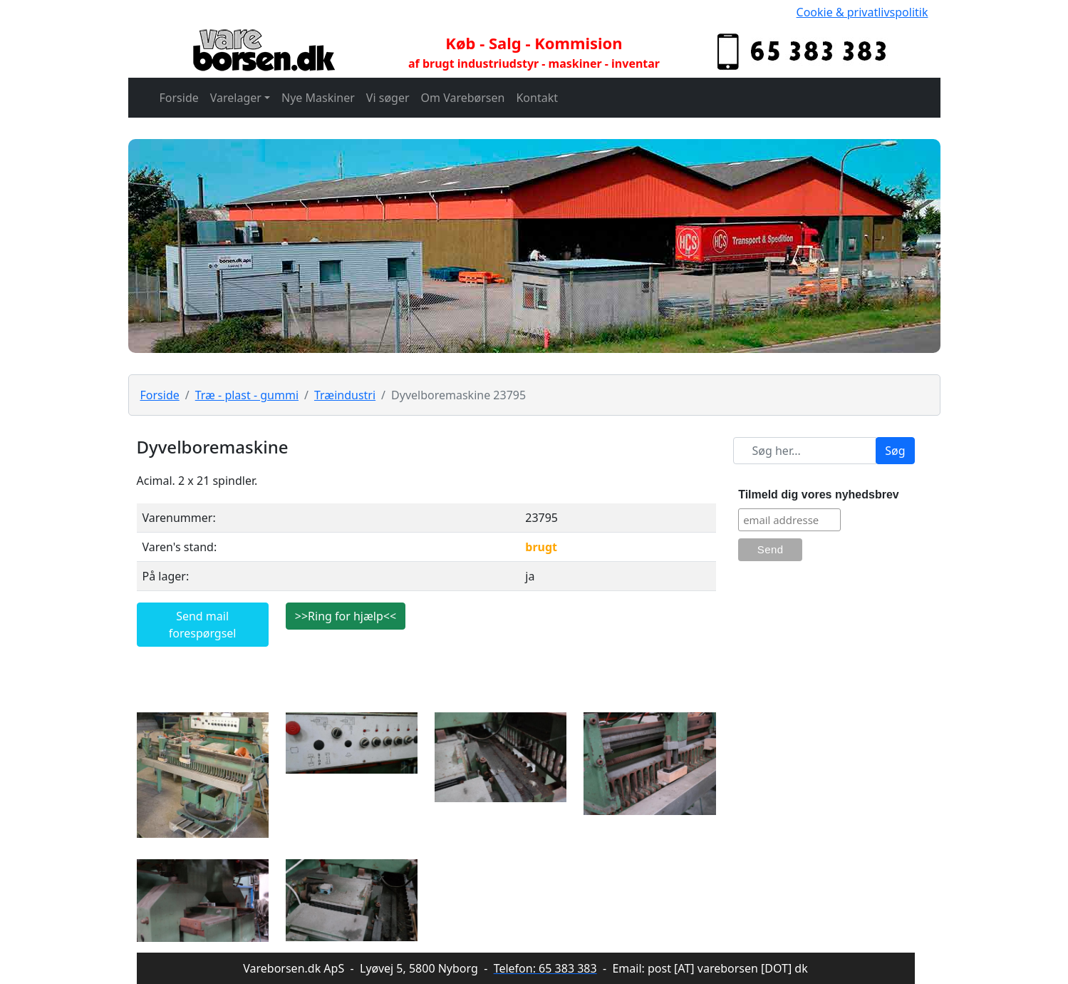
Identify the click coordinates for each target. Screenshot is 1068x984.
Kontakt (537, 98)
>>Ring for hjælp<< (345, 616)
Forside (179, 98)
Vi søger (388, 98)
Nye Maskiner (318, 98)
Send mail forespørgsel (203, 624)
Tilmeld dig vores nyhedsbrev (818, 494)
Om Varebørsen (463, 98)
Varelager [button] (235, 98)
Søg (895, 450)
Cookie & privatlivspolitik (862, 12)
